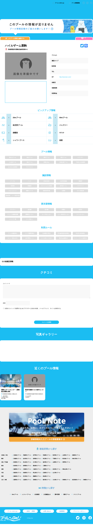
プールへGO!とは (58, 3)
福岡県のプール (17, 481)
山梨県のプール (56, 464)
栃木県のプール (27, 460)
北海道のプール (17, 457)
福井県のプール (46, 464)
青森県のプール (27, 457)
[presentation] (46, 317)
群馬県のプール (37, 460)
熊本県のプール (46, 481)
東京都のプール (66, 460)
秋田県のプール (56, 457)
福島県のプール (76, 457)
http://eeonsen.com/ (65, 77)
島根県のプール (27, 474)
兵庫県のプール (46, 471)
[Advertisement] (46, 12)
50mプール (15, 496)
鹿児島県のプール (76, 481)
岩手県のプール (37, 457)
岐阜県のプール (17, 467)
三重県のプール (46, 467)
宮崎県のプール (66, 481)
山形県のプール (66, 457)
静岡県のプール (27, 467)
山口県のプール (56, 474)
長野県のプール (66, 464)
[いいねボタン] (82, 38)
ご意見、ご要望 (30, 513)
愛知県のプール (37, 467)
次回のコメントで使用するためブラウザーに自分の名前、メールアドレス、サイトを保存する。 (33, 310)
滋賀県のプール (17, 471)
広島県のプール (46, 474)
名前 (4, 305)
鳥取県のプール (17, 474)
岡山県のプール (37, 474)
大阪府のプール (37, 471)
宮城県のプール (46, 457)
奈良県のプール (56, 471)
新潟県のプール (17, 464)
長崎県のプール (37, 481)
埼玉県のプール (46, 460)
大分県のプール (56, 481)
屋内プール (66, 496)
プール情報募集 (74, 3)
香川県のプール (27, 478)
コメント (6, 283)
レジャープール (26, 496)
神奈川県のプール (76, 460)
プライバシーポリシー (79, 513)
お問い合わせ (47, 513)
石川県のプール (37, 464)
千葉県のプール (56, 460)
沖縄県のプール (87, 481)
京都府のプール (27, 471)
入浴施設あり (47, 496)
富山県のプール (27, 464)
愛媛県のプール (37, 478)
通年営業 (57, 496)
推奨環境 (61, 513)
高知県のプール (46, 478)
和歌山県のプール (66, 471)
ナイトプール (77, 496)
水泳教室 (36, 496)
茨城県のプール (17, 460)
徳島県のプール (17, 478)
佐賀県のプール (27, 481)
